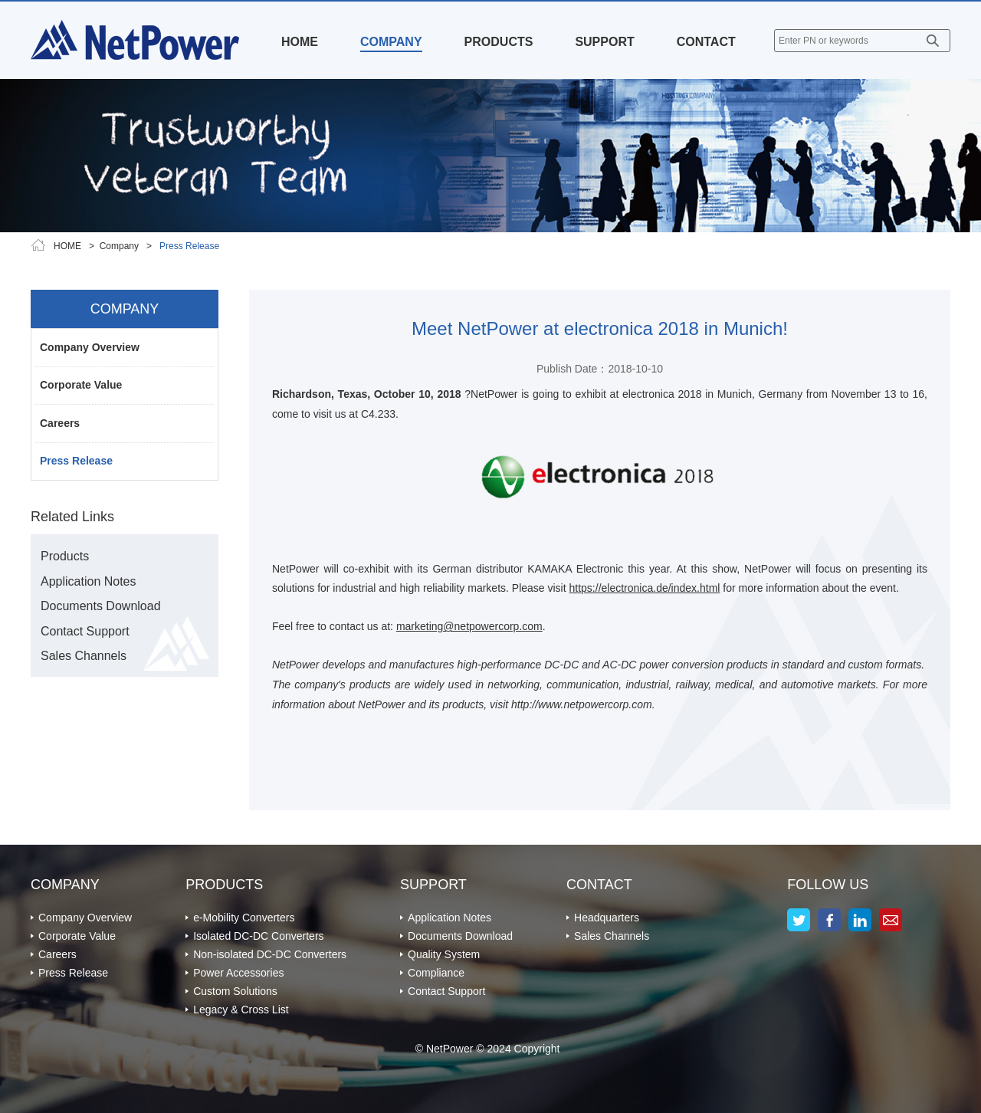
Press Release (76, 461)
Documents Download (101, 605)
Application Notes (88, 581)
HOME (299, 41)
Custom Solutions (235, 991)
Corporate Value (81, 385)
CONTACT (706, 41)
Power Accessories (238, 973)
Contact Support (85, 631)
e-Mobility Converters (243, 917)
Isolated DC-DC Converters (258, 936)
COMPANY (391, 41)
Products (65, 556)
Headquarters (606, 917)
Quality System (444, 954)
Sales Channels (83, 655)
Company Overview (89, 347)
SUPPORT (604, 41)
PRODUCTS (498, 41)
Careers (60, 423)
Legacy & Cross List (241, 1009)
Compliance (436, 973)
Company (119, 246)
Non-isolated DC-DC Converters (269, 954)
